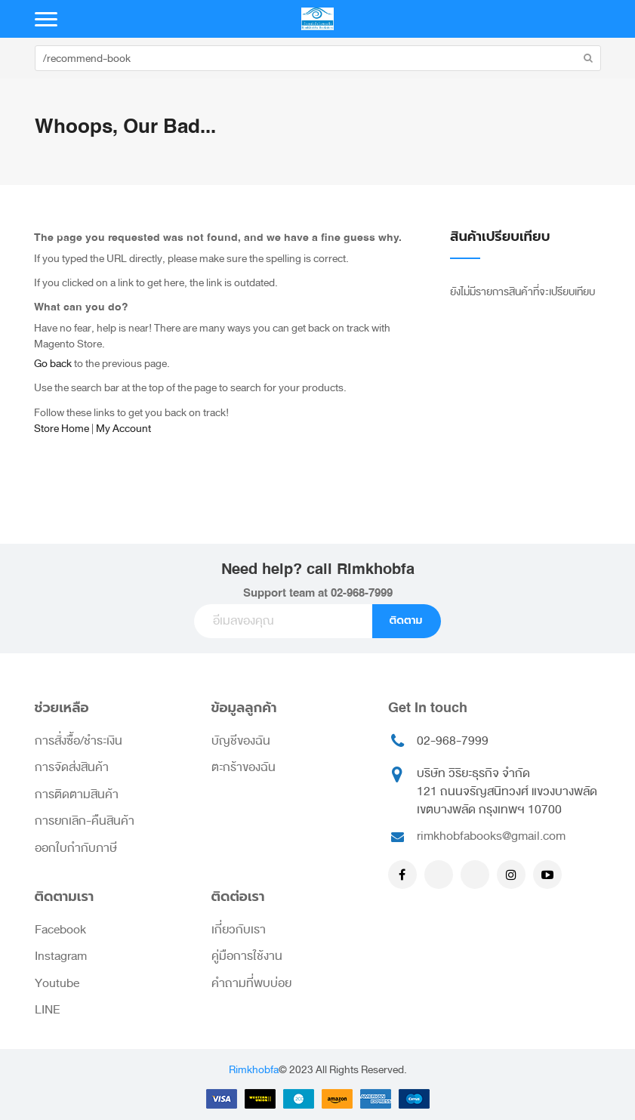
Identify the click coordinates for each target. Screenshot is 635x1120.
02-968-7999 (362, 593)
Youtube (57, 983)
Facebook (60, 930)
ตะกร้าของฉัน (243, 767)
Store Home (61, 428)
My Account (123, 428)
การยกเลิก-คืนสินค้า (84, 821)
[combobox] (318, 58)
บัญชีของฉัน (240, 741)
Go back (53, 363)
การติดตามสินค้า (77, 794)
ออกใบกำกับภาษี (76, 848)
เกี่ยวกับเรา (238, 930)
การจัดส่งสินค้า (72, 767)
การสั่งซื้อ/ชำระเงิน (78, 741)
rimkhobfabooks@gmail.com (491, 836)
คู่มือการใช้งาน (246, 956)
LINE (47, 1010)
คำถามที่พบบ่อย (251, 983)
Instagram (61, 956)
